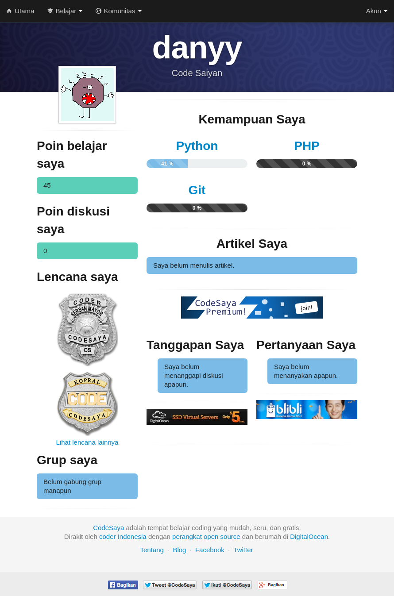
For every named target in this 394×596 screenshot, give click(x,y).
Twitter (243, 550)
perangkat (187, 536)
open (211, 536)
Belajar (64, 11)
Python (197, 146)
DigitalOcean (309, 536)
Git (197, 190)
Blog (179, 550)
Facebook (209, 550)
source (230, 536)
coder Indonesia (123, 536)
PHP (307, 146)
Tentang (151, 550)
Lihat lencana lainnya (87, 442)
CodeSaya (108, 527)
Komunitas (118, 11)
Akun (376, 11)
